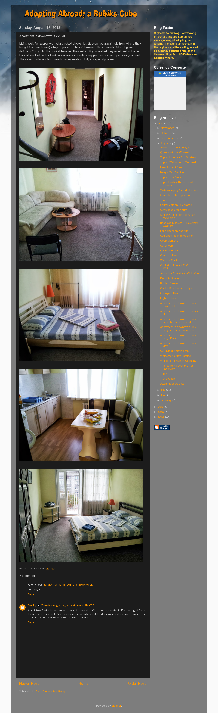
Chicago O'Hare (169, 293)
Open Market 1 (169, 250)
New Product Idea (171, 167)
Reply (31, 594)
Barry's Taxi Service (172, 172)
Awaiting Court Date (172, 383)
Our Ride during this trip (174, 351)
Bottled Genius (169, 283)
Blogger (116, 706)
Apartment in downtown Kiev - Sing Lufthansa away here (179, 329)
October (166, 133)
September (168, 138)
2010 (161, 412)
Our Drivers (167, 245)
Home (83, 684)
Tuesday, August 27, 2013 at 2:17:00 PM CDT (67, 605)
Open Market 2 (169, 240)
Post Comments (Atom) (50, 691)
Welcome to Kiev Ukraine (175, 356)
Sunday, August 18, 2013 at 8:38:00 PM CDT (69, 584)
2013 (161, 123)
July (163, 390)
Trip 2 (163, 374)
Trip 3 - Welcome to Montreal (178, 162)
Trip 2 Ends (167, 200)
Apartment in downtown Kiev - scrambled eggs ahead (179, 321)
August (165, 143)
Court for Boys (169, 255)
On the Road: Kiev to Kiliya (176, 288)
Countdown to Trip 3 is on (175, 195)
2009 (161, 417)
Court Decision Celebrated (176, 205)
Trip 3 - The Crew (170, 177)
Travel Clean (167, 379)
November (167, 128)
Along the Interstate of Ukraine (179, 273)
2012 (161, 407)
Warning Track (169, 260)
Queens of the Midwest (174, 152)
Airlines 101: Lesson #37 (174, 147)
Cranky (32, 605)
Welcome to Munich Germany (178, 361)
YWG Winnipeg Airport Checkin (179, 190)
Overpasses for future (173, 210)
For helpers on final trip (174, 231)
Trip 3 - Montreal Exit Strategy (178, 157)
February (166, 400)
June (164, 395)
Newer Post (29, 684)
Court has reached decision (177, 236)
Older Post (137, 684)
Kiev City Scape (169, 278)
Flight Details (168, 298)
